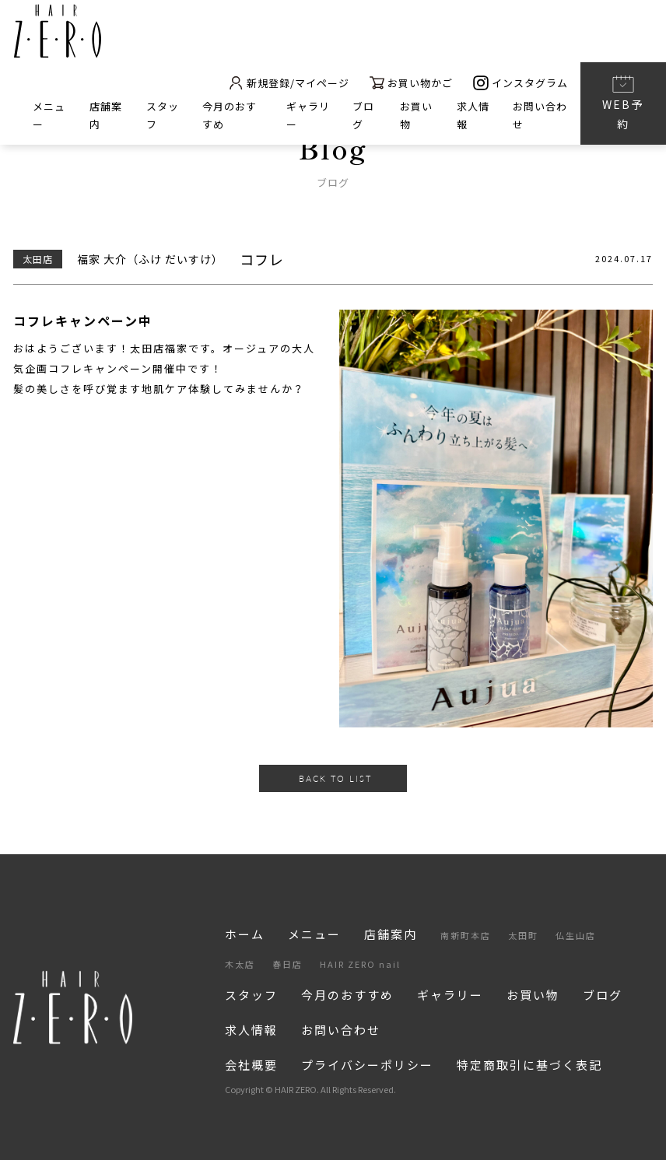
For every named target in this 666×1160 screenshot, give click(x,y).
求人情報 (251, 1030)
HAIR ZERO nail (360, 964)
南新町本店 (465, 935)
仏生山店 (576, 935)
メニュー (314, 934)
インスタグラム (520, 83)
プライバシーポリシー (367, 1065)
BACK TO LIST (335, 778)
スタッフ (251, 995)
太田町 (523, 935)
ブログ (602, 995)
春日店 (287, 964)
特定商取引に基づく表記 (529, 1065)
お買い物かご (411, 83)
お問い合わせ (340, 1030)
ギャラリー (450, 995)
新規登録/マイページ (288, 83)
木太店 (240, 964)
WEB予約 (622, 102)
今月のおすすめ (347, 995)
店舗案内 (390, 934)
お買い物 (533, 995)
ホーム (245, 934)
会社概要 (251, 1065)
